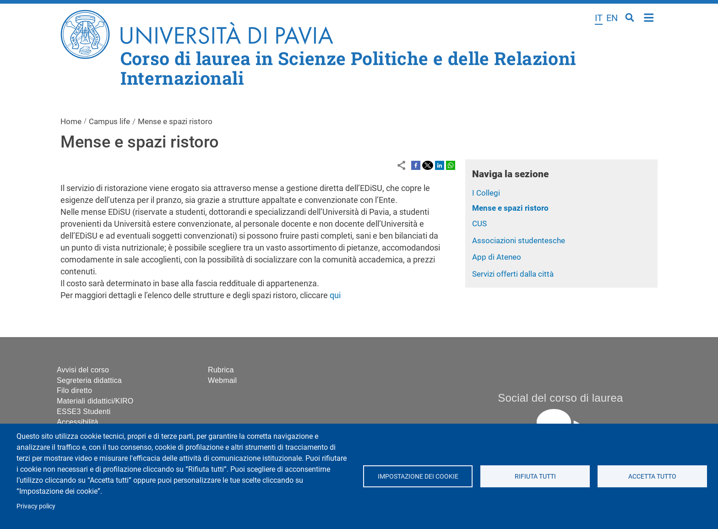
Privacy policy (35, 506)
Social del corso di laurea (560, 398)
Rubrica (221, 370)
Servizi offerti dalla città (513, 273)
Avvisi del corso (83, 370)
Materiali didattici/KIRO (95, 401)
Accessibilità (77, 422)
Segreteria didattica (89, 380)
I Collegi (486, 192)
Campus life (109, 121)
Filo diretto (74, 390)
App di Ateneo (496, 257)
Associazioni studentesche (518, 240)
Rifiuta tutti (534, 476)
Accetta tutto (652, 476)
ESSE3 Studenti (84, 411)
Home (649, 16)
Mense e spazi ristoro (510, 208)
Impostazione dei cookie (417, 476)
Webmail (222, 380)
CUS (479, 223)
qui (335, 295)
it (599, 17)
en (612, 17)
